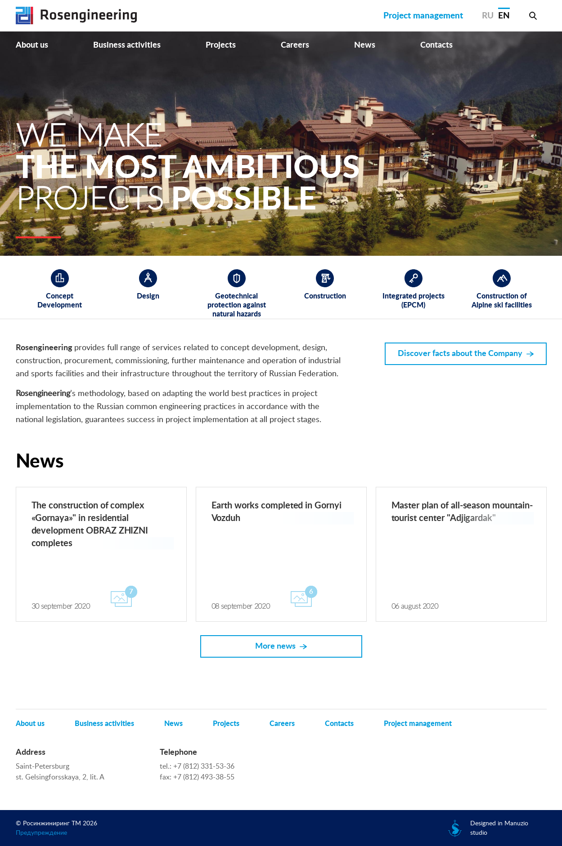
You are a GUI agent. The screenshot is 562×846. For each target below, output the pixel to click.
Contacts (436, 45)
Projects (221, 45)
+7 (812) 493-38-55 (203, 777)
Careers (295, 45)
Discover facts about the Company (460, 354)
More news (275, 646)
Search (533, 16)
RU (488, 16)
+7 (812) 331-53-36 (203, 766)
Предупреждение (41, 833)
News (364, 45)
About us (32, 45)
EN (504, 16)
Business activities (127, 45)
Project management (423, 16)
